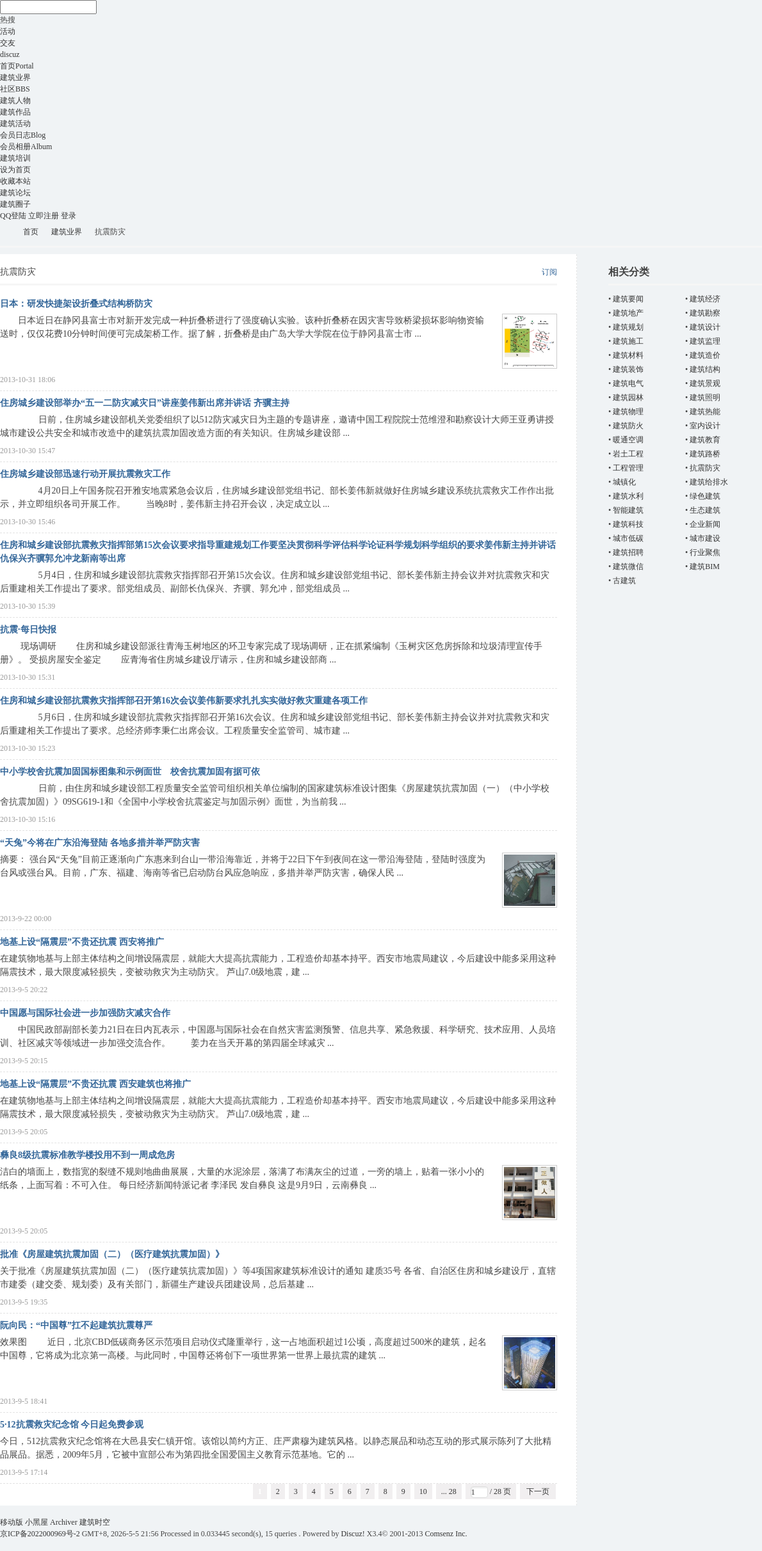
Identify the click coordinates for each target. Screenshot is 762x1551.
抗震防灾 (705, 467)
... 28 (449, 1491)
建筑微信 (628, 566)
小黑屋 (36, 1522)
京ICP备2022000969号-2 (40, 1533)
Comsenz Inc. (446, 1533)
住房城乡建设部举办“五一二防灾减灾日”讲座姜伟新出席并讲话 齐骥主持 (144, 403)
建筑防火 (628, 425)
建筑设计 (705, 327)
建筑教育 (705, 439)
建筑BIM (705, 566)
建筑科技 (628, 524)
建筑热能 (705, 411)
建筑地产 (628, 313)
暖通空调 (628, 439)
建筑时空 (5, 232)
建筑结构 (705, 369)
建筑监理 (705, 341)
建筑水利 (628, 496)
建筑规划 (628, 327)
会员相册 (26, 146)
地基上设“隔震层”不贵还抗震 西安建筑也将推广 (95, 1084)
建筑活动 (15, 123)
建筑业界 (15, 77)
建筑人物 (15, 100)
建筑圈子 (15, 204)
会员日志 (22, 135)
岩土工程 (628, 453)
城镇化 (624, 482)
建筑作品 (15, 112)
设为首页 (15, 169)
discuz (10, 54)
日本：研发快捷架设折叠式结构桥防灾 (76, 304)
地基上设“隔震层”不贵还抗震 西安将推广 (82, 942)
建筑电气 (628, 383)
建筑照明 (705, 397)
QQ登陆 (13, 215)
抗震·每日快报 (28, 629)
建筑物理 (628, 411)
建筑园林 (628, 397)
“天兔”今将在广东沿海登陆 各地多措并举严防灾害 (100, 843)
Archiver (63, 1522)
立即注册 (43, 215)
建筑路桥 (705, 453)
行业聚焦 (705, 552)
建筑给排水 (709, 482)
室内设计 (705, 425)
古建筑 (624, 580)
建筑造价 (705, 355)
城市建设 (705, 538)
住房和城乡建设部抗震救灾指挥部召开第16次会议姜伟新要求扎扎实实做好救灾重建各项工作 (184, 700)
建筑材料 (628, 355)
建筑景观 (705, 383)
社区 (15, 88)
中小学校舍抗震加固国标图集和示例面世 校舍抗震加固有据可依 (130, 771)
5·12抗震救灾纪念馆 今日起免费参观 (71, 1424)
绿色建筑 (705, 496)
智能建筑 (628, 510)
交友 (7, 42)
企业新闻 (705, 524)
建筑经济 (705, 298)
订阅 (549, 272)
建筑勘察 (705, 313)
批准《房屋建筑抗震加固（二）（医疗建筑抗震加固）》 (112, 1254)
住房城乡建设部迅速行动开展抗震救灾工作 (85, 474)
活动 (7, 31)
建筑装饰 (628, 369)
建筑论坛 (15, 192)
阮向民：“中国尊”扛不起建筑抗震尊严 (76, 1325)
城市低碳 (628, 538)
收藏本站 (15, 181)
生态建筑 (705, 510)
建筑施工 (628, 341)
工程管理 (628, 467)
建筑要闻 (628, 298)
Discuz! (352, 1533)
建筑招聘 (628, 552)
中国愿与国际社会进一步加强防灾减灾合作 (85, 1013)
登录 (68, 215)
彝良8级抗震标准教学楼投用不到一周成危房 (87, 1155)
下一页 (537, 1491)
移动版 (11, 1522)
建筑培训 (15, 158)
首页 (17, 65)
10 (423, 1491)
